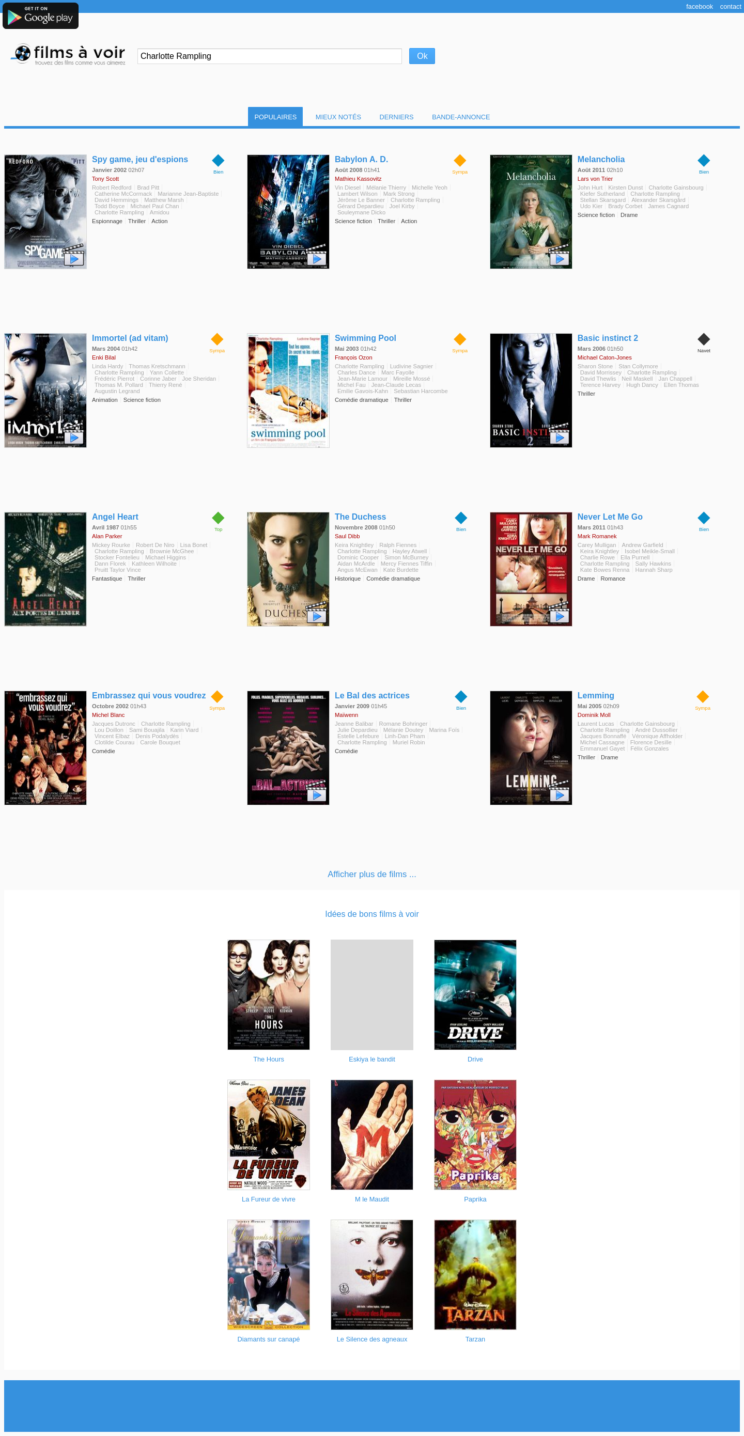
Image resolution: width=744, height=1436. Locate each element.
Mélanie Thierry (386, 187)
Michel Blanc (108, 715)
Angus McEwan (357, 570)
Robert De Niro (155, 545)
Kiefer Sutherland (602, 194)
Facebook (699, 6)
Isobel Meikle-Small (650, 551)
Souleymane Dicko (361, 212)
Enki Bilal (104, 357)
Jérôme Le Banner (361, 200)
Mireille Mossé (411, 379)
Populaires (275, 117)
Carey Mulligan (597, 545)
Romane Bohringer (403, 724)
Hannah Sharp (654, 570)
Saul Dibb (347, 536)
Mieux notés (338, 117)
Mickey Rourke (111, 545)
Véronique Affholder (657, 736)
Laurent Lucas (596, 724)
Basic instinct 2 (608, 338)
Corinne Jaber (158, 379)
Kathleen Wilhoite (154, 563)
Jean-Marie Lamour (362, 379)
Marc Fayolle (397, 372)
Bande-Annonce (461, 117)
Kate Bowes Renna (605, 570)
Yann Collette (167, 372)
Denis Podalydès (157, 736)
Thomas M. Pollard (119, 385)
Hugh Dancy (642, 385)
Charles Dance (356, 372)
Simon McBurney (406, 557)
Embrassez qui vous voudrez (149, 695)
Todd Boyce (110, 206)
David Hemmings (116, 200)
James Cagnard (668, 206)
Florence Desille (651, 742)
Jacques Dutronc (113, 724)
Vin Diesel (348, 187)
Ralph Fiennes (397, 545)
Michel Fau (351, 385)
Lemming (596, 695)
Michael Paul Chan (154, 206)
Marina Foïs (444, 730)
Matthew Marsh (163, 200)
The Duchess (360, 516)
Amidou (159, 212)
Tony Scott (105, 179)
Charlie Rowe (597, 557)
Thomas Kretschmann (157, 366)
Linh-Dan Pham (405, 736)
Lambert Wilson (357, 194)
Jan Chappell (675, 379)
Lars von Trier (595, 179)
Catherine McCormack (123, 194)
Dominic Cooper (358, 557)
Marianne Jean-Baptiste (188, 194)
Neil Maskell (637, 379)
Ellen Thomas (681, 385)
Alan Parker (107, 536)
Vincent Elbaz (112, 736)
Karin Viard (184, 730)
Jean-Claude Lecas (396, 385)
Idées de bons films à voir (372, 914)
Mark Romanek (597, 536)
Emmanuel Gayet (602, 748)
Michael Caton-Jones (605, 357)
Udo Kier (591, 206)
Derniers (397, 117)
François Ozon (354, 357)
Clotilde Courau (114, 742)
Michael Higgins (165, 557)
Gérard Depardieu (360, 206)
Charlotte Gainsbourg (675, 187)
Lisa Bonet (194, 545)
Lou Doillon (109, 730)
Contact (730, 6)
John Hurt (590, 187)
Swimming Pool (365, 338)
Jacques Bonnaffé (603, 736)
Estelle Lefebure (358, 736)
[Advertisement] (372, 1406)
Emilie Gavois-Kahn (362, 391)
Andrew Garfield (642, 545)
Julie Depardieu (357, 730)
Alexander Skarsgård (658, 200)
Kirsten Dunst (625, 187)
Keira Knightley (354, 545)
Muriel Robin (409, 742)
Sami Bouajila (146, 730)
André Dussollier (657, 730)
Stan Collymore (638, 366)
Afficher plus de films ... (372, 874)
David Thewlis (598, 379)
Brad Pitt (148, 187)
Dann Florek (110, 563)
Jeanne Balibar (354, 724)
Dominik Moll (594, 715)
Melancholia (601, 159)
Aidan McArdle (356, 563)
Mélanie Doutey (403, 730)
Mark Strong (399, 194)
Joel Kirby (401, 206)
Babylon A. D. (361, 159)
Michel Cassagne (602, 742)
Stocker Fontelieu (117, 557)
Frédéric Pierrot (114, 379)
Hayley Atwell (410, 551)
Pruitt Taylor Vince (118, 570)
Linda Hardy (107, 366)
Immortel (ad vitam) (130, 338)
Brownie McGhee (172, 551)
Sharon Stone (595, 366)
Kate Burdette (401, 570)
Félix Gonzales (649, 748)
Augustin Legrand (117, 391)
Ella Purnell (635, 557)
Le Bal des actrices (372, 695)
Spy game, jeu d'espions (140, 159)
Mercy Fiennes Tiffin (406, 563)
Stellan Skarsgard (603, 200)
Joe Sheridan (199, 379)
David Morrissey (601, 372)
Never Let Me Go (610, 516)
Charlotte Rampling (119, 212)
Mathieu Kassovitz (358, 179)
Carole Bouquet (160, 742)
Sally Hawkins (654, 563)
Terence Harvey (600, 385)
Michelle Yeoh (429, 187)
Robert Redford (112, 187)
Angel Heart (115, 516)
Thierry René (165, 385)
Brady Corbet (625, 206)
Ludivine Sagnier (411, 366)
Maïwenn (346, 715)
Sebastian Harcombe (420, 391)
